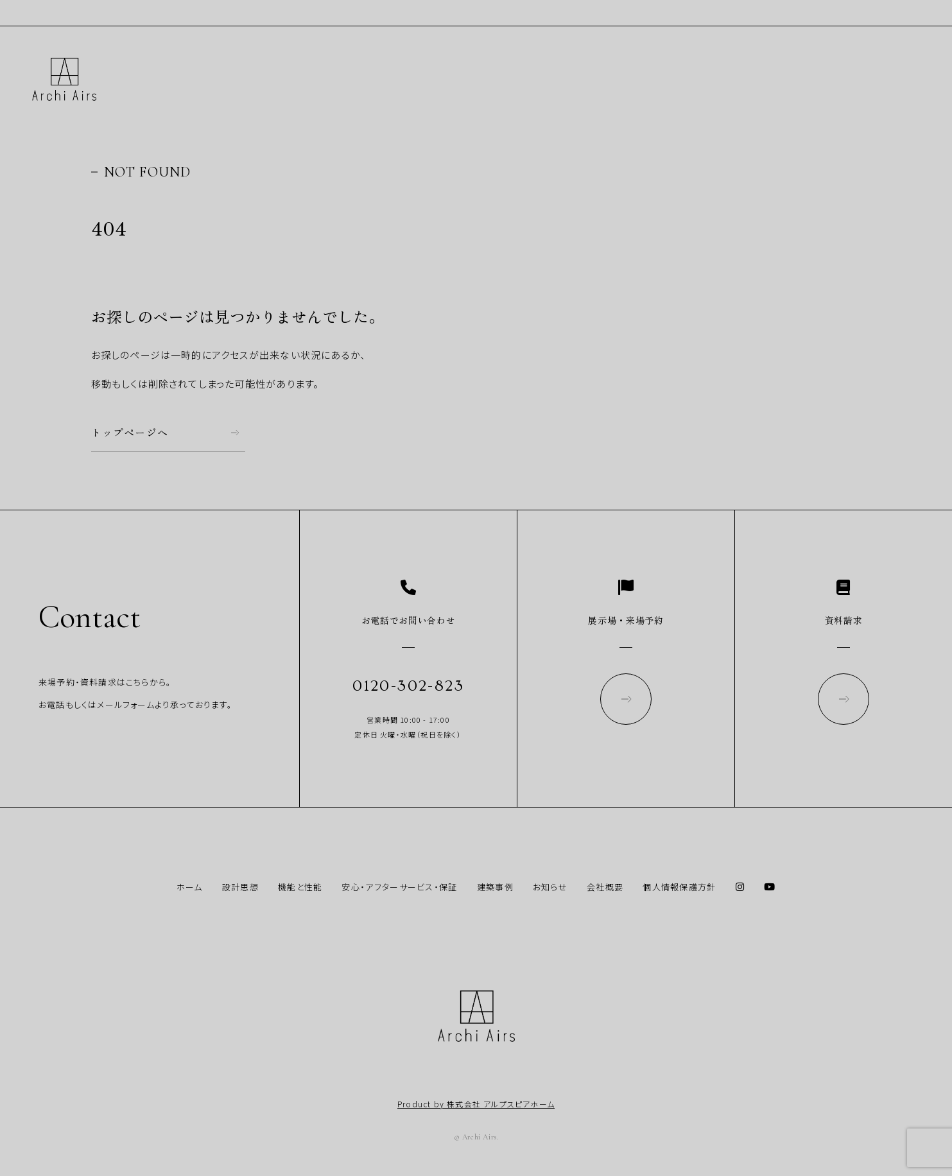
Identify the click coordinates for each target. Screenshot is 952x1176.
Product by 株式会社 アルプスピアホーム (476, 1103)
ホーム (190, 887)
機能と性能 (300, 887)
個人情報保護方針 (679, 887)
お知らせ (550, 887)
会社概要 (605, 887)
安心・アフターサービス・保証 (399, 887)
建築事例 (495, 887)
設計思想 (240, 887)
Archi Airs (64, 79)
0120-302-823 (408, 686)
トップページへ (129, 433)
